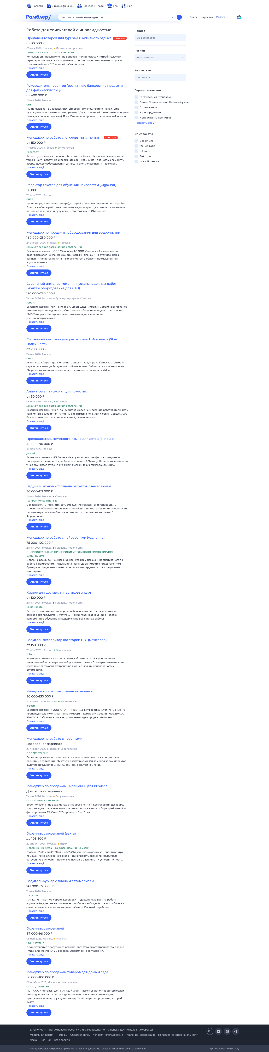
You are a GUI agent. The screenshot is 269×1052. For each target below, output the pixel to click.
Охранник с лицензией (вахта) (51, 833)
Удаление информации (140, 1035)
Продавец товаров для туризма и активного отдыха (69, 38)
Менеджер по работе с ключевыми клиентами (64, 137)
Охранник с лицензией (45, 928)
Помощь (62, 1035)
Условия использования (108, 1035)
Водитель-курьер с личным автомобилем (60, 881)
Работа (220, 17)
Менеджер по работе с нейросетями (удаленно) (65, 537)
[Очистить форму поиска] (172, 17)
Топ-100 (46, 1040)
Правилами (139, 1048)
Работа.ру (233, 1048)
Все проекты (62, 1040)
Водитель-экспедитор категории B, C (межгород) (66, 640)
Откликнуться (39, 74)
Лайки (34, 1040)
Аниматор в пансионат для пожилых (56, 391)
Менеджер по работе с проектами (54, 739)
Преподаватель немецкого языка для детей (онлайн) (70, 439)
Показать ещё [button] (35, 68)
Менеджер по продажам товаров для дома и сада (67, 972)
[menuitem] (34, 6)
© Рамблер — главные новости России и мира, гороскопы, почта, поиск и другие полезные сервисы (91, 1029)
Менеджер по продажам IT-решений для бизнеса (66, 786)
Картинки (207, 17)
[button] (77, 62)
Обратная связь (80, 1035)
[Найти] (179, 17)
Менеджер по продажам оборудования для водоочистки (73, 232)
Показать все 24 (145, 122)
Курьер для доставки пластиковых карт (58, 592)
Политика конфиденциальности (178, 1035)
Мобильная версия (41, 1035)
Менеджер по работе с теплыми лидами (59, 691)
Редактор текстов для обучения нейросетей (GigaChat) (71, 185)
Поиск (193, 17)
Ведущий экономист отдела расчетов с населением (68, 486)
